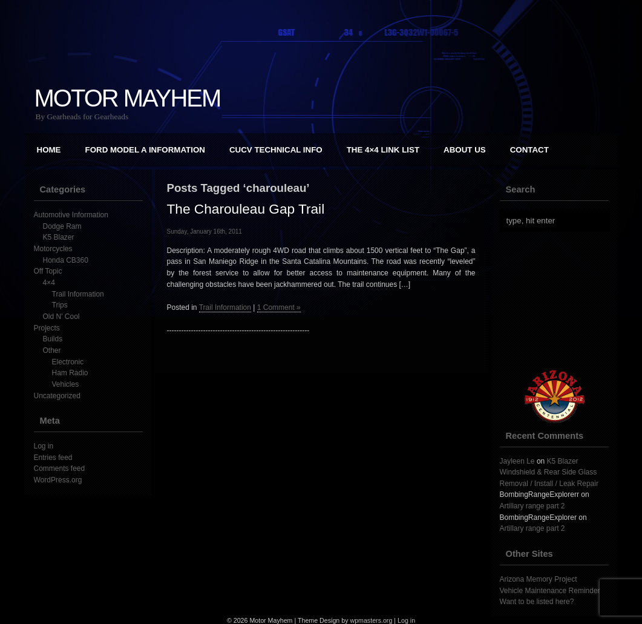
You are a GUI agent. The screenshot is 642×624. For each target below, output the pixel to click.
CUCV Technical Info (276, 149)
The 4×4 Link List (383, 149)
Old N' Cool (61, 316)
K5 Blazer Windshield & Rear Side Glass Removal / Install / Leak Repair (549, 472)
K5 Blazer (58, 237)
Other (52, 350)
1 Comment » (279, 307)
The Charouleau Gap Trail (246, 209)
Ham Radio (70, 373)
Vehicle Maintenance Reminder (550, 590)
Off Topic (48, 271)
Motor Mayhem (127, 98)
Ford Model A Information (145, 149)
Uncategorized (57, 396)
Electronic (68, 362)
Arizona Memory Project (538, 579)
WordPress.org (58, 480)
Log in (44, 446)
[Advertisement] (560, 300)
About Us (465, 149)
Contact (529, 149)
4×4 (49, 282)
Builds (53, 339)
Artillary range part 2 (532, 506)
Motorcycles (53, 249)
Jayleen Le (517, 461)
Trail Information (78, 294)
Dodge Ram (62, 226)
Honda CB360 (65, 260)
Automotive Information (71, 215)
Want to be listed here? (537, 601)
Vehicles (65, 384)
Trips (60, 305)
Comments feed (59, 468)
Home (49, 149)
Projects (47, 328)
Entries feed (53, 457)
